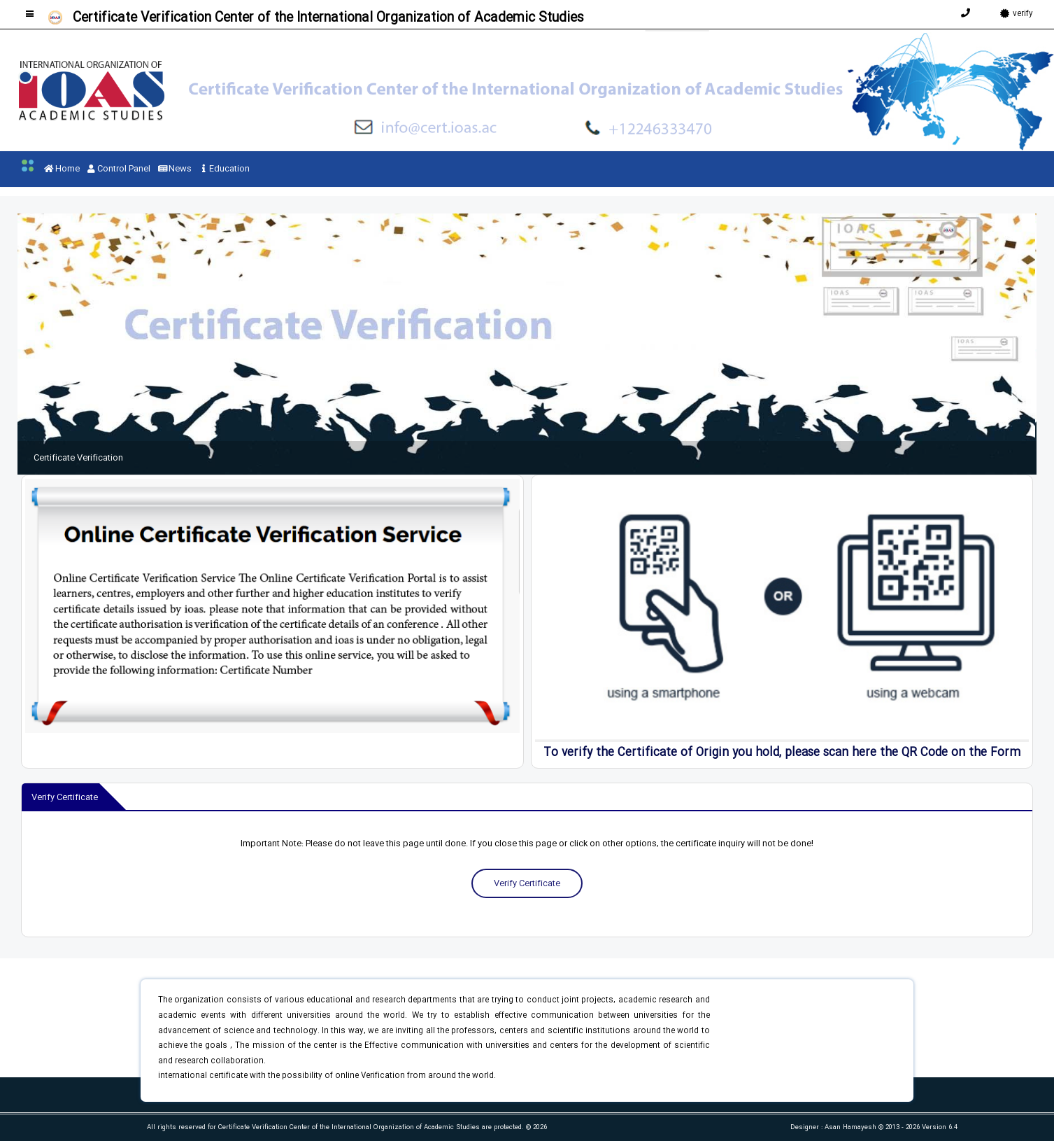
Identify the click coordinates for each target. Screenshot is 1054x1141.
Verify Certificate (527, 883)
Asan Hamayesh (851, 1128)
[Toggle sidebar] (29, 14)
